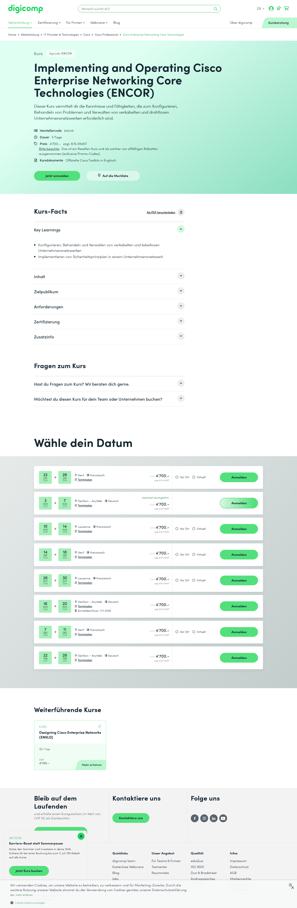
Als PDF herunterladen (161, 212)
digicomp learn (123, 861)
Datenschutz (239, 866)
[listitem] (109, 229)
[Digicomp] (25, 9)
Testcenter (159, 866)
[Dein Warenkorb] (286, 8)
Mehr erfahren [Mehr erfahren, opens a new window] (24, 895)
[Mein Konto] (271, 10)
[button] (99, 902)
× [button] (292, 887)
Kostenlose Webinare (128, 866)
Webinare (97, 22)
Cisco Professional (106, 35)
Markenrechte (240, 878)
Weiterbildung (18, 22)
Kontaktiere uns (131, 817)
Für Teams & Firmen (166, 861)
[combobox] (291, 885)
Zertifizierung (48, 22)
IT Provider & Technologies (61, 35)
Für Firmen (74, 22)
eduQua (197, 861)
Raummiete (160, 872)
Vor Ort (184, 477)
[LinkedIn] (214, 818)
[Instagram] (204, 818)
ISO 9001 (197, 866)
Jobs (115, 878)
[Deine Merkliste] (279, 8)
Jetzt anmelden (57, 175)
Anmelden (239, 477)
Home (12, 35)
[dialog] (148, 894)
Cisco (86, 35)
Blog (116, 22)
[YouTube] (223, 818)
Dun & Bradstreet (204, 872)
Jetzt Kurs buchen (29, 870)
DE (260, 8)
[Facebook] (195, 818)
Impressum (238, 861)
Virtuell (201, 477)
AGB (233, 872)
